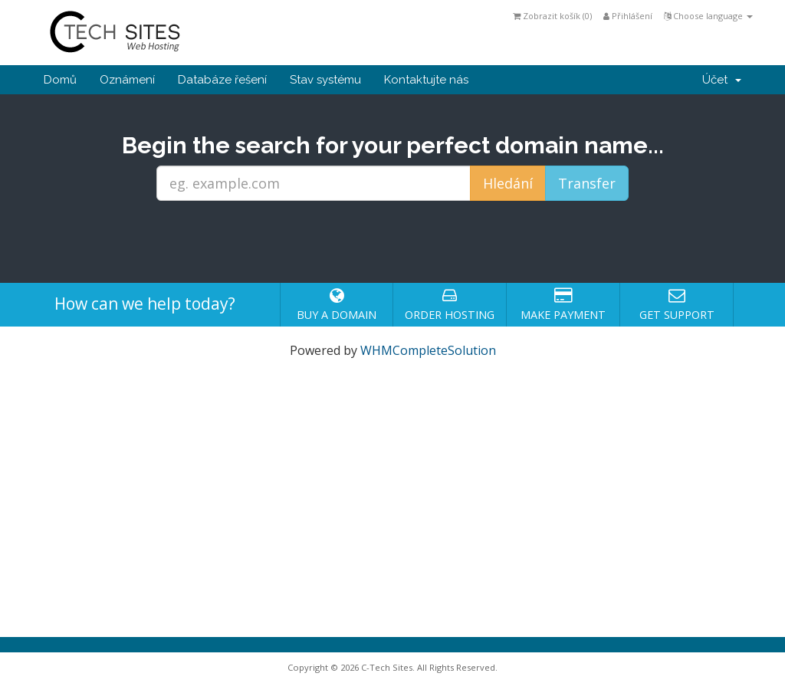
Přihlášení (627, 15)
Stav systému (325, 80)
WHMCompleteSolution (428, 350)
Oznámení (127, 80)
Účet (721, 80)
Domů (60, 80)
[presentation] (392, 242)
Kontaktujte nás (426, 80)
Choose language (708, 15)
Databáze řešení (222, 80)
